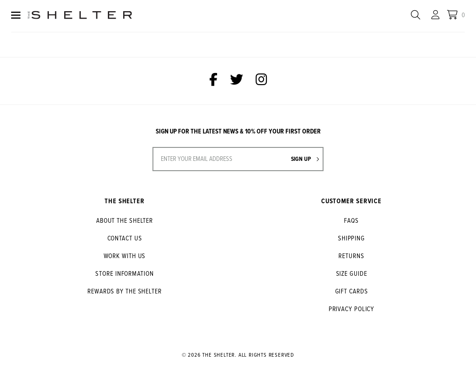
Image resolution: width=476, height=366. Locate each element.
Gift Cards (351, 291)
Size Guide (351, 274)
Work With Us (125, 256)
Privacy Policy (352, 309)
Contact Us (124, 238)
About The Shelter (124, 221)
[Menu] (15, 16)
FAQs (351, 221)
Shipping (351, 238)
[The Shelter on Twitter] (236, 81)
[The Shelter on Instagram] (261, 81)
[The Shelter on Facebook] (213, 81)
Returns (351, 256)
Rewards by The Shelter (124, 291)
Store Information (124, 274)
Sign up (305, 159)
